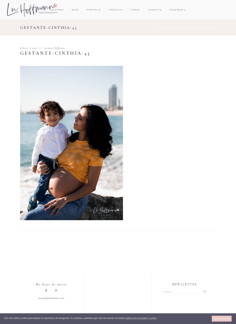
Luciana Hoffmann (54, 48)
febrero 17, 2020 (29, 48)
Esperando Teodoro (186, 27)
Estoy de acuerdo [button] (222, 318)
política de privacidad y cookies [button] (141, 318)
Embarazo (170, 27)
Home (160, 27)
